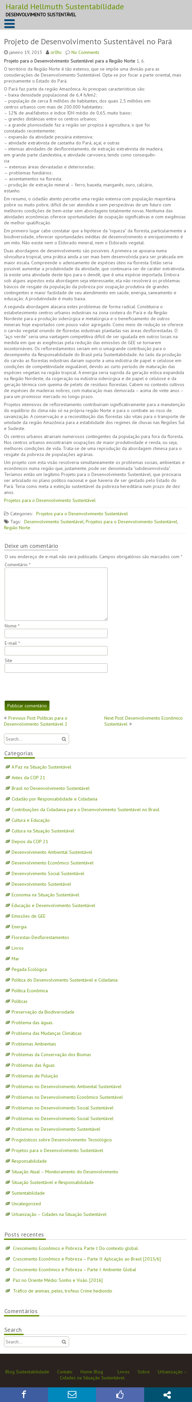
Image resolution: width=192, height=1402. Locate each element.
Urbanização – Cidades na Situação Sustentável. (123, 1375)
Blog (98, 1372)
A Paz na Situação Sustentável (41, 767)
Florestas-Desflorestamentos (40, 937)
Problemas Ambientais (34, 1044)
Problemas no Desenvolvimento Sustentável (56, 1129)
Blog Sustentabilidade (27, 1372)
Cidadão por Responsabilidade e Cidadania (54, 799)
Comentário (18, 565)
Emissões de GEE (29, 916)
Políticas (20, 1001)
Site (8, 660)
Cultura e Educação (31, 820)
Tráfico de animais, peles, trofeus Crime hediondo (62, 1291)
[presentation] (55, 687)
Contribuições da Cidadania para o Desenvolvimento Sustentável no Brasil (85, 810)
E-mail (12, 643)
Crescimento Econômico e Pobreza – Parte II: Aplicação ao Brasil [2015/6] (87, 1259)
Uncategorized (26, 1204)
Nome (12, 626)
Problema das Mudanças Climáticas (47, 1033)
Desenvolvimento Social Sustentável (48, 873)
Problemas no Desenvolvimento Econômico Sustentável (67, 1097)
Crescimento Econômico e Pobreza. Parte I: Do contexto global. (76, 1248)
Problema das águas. (32, 1023)
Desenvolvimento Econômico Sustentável (53, 863)
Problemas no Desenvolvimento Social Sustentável (63, 1108)
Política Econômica (30, 991)
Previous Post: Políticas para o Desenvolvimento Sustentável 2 (35, 721)
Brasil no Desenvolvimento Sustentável (51, 788)
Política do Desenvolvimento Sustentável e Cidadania (65, 980)
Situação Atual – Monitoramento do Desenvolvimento (65, 1172)
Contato (64, 1372)
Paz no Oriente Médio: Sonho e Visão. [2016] (58, 1280)
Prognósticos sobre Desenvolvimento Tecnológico (62, 1140)
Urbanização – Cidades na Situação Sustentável (59, 1214)
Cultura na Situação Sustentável (43, 831)
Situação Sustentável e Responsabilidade (53, 1182)
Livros (18, 948)
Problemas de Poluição (35, 1076)
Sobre (144, 1372)
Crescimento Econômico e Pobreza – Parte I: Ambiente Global (74, 1270)
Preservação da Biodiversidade (43, 1012)
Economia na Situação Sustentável (45, 895)
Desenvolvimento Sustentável (54, 522)
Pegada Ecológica (29, 969)
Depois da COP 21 (30, 841)
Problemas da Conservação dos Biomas (51, 1054)
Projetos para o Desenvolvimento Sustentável (50, 500)
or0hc (56, 52)
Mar (15, 959)
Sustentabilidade (28, 1193)
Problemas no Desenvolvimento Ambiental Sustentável (67, 1086)
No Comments (85, 52)
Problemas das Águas (33, 1065)
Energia (19, 927)
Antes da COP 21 (28, 778)
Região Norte (17, 528)
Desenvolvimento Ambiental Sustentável (52, 852)
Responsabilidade (29, 1161)
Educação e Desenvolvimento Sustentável (53, 905)
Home (86, 1372)
